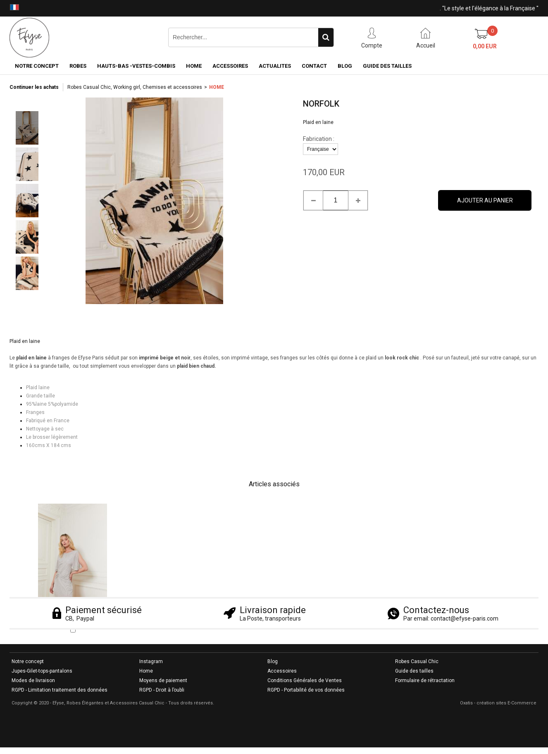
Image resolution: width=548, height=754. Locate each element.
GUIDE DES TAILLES (387, 66)
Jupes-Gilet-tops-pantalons (42, 671)
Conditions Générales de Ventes (304, 680)
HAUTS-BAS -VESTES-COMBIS (136, 66)
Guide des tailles (414, 671)
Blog (272, 661)
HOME (194, 66)
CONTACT (314, 66)
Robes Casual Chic (416, 661)
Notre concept (28, 661)
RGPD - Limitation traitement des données (59, 690)
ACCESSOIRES (230, 66)
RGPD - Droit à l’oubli (161, 690)
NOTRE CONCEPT (37, 66)
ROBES (77, 66)
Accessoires (282, 671)
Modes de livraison (33, 680)
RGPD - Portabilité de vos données (306, 690)
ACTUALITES (275, 66)
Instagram (151, 661)
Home (146, 671)
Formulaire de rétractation (425, 680)
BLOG (345, 66)
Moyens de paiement (163, 680)
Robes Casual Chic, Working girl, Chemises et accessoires (134, 87)
